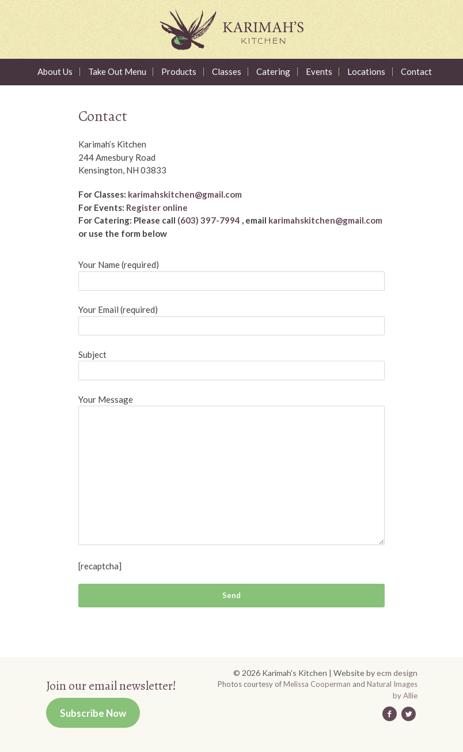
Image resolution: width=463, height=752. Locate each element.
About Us (55, 71)
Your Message (105, 399)
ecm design (397, 673)
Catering (273, 71)
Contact (416, 71)
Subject (92, 354)
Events (319, 71)
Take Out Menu (117, 71)
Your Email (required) (118, 309)
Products (178, 71)
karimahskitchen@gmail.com (185, 194)
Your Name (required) (118, 264)
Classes (226, 71)
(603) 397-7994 (208, 220)
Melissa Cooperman (317, 684)
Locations (366, 71)
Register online (157, 207)
